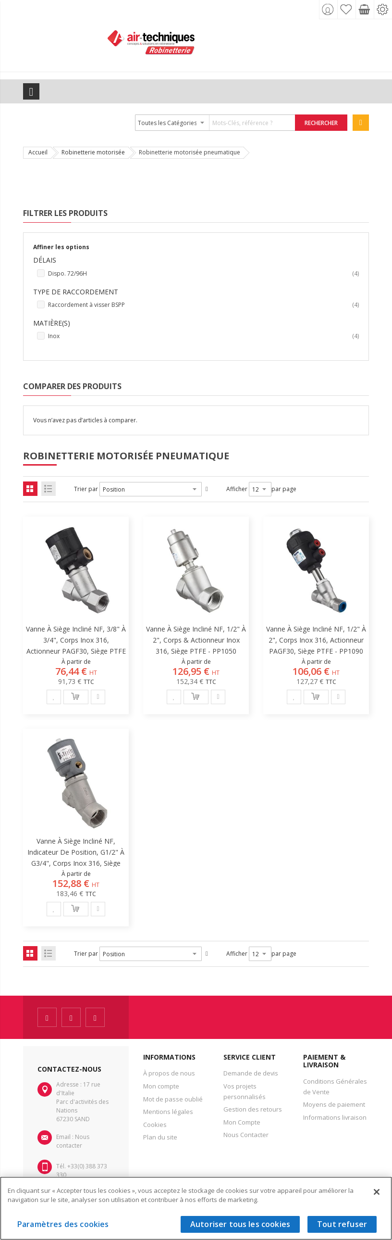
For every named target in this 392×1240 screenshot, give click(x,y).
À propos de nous (169, 1073)
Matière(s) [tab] (51, 323)
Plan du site (160, 1137)
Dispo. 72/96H (203, 273)
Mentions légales (168, 1111)
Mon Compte (241, 1122)
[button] (54, 697)
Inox (203, 336)
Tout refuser (342, 1224)
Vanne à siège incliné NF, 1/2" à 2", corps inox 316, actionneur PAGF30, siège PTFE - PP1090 (316, 640)
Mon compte (161, 1086)
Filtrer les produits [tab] (65, 213)
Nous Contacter (246, 1134)
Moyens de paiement (334, 1104)
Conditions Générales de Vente (335, 1086)
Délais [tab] (44, 260)
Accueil (38, 152)
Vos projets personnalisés (244, 1091)
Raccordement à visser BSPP (203, 305)
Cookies (155, 1124)
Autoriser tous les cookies (240, 1224)
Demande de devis (250, 1073)
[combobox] (215, 122)
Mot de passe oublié (173, 1099)
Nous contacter (72, 1141)
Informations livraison (335, 1117)
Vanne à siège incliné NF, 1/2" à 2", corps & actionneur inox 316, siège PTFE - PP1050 (196, 640)
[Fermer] (376, 1191)
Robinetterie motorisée (93, 152)
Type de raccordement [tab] (75, 291)
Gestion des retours (252, 1109)
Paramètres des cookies (63, 1224)
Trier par (86, 489)
